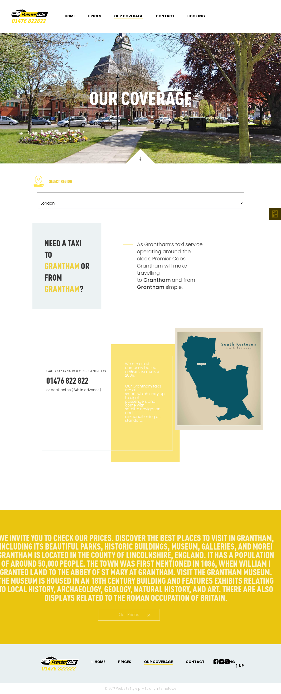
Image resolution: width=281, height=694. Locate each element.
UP (241, 665)
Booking (196, 16)
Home (70, 16)
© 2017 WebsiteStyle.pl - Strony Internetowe (140, 688)
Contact (165, 16)
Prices (94, 16)
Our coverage (128, 16)
